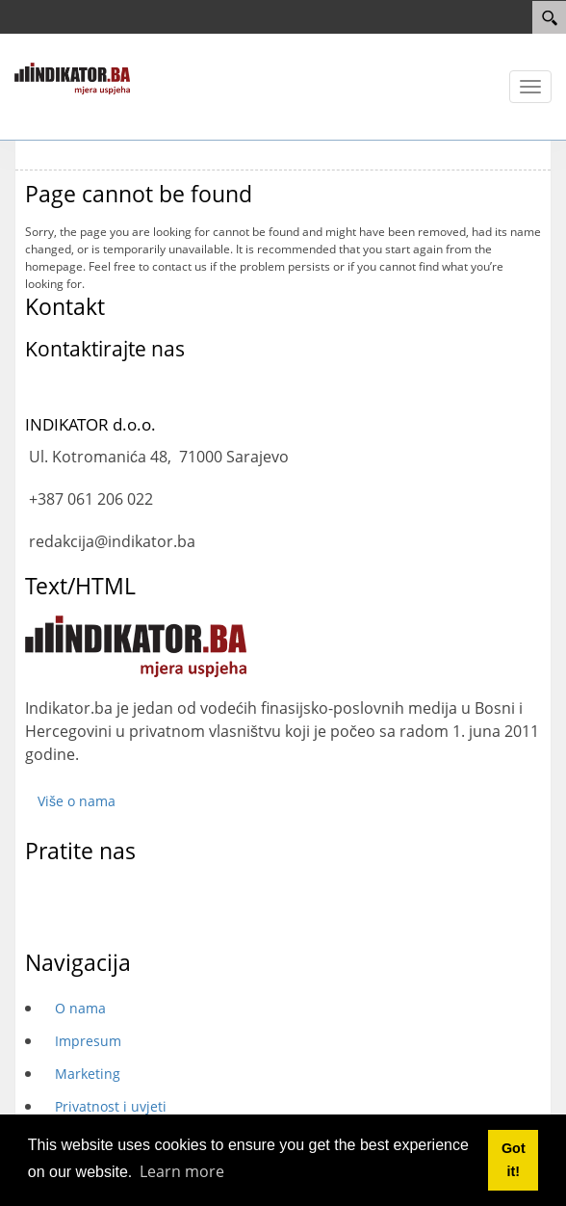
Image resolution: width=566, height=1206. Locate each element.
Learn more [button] (182, 1171)
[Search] (549, 17)
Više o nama (77, 801)
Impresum (88, 1041)
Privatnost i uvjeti (111, 1106)
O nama (80, 1008)
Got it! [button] (514, 1159)
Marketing (87, 1073)
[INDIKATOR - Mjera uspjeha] (72, 77)
